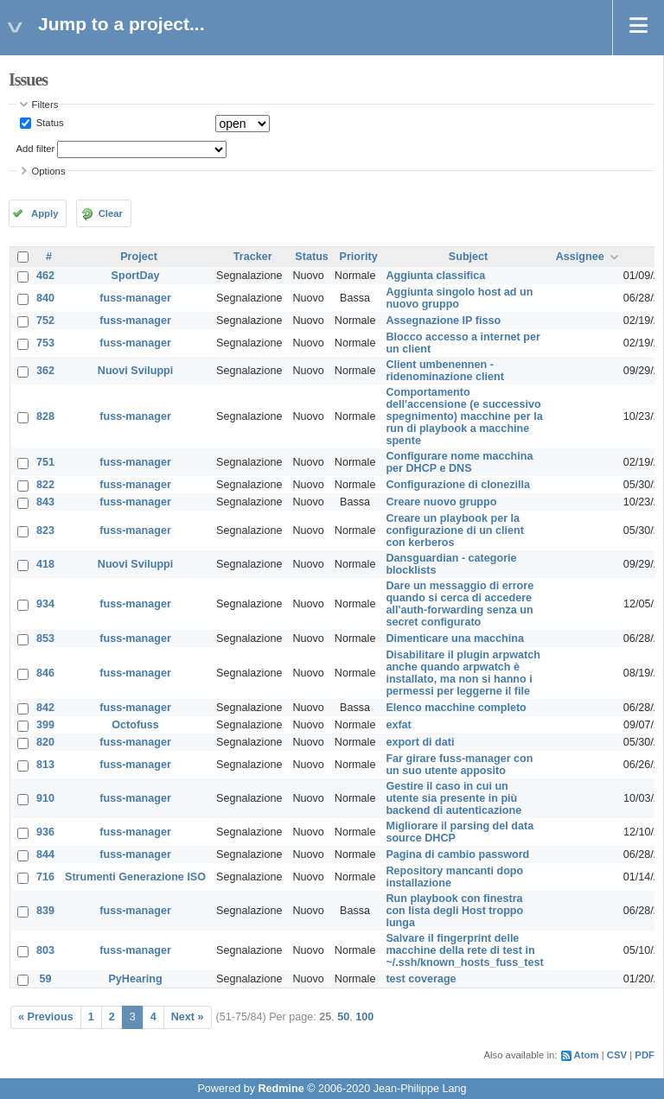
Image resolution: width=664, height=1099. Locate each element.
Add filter (35, 148)
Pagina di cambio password (457, 854)
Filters (45, 104)
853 (45, 638)
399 (45, 725)
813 (45, 765)
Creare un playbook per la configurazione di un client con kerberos (455, 530)
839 (45, 911)
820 (45, 742)
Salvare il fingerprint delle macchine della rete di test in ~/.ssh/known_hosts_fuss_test (464, 950)
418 (45, 564)
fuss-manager (135, 298)
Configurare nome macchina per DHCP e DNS (459, 462)
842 (45, 708)
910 (45, 798)
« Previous (45, 1017)
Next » (187, 1017)
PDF (644, 1055)
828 (45, 416)
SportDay (136, 276)
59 (46, 979)
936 (45, 832)
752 (45, 320)
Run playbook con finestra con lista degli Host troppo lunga (454, 911)
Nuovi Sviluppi (135, 371)
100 (364, 1017)
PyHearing (135, 979)
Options (49, 171)
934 (45, 604)
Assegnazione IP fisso (443, 320)
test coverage (421, 979)
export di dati (420, 742)
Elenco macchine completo (456, 708)
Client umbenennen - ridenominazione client (444, 371)
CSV (617, 1055)
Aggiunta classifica (435, 276)
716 (45, 877)
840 (45, 298)
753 (45, 343)
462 (45, 276)
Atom (586, 1055)
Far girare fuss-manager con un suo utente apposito (459, 765)
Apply (44, 213)
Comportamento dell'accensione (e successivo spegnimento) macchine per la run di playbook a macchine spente (464, 416)
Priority (359, 257)
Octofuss (135, 725)
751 (45, 462)
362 (45, 371)
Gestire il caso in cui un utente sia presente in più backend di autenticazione (453, 798)
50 (343, 1017)
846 (45, 673)
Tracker (252, 257)
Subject (468, 257)
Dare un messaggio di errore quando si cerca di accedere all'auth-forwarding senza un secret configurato (459, 604)
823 (45, 530)
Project (138, 257)
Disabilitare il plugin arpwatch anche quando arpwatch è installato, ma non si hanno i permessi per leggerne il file (463, 673)
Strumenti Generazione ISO (135, 877)
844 (45, 854)
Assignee (580, 257)
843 (45, 502)
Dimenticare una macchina (455, 638)
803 (45, 950)
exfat (398, 725)
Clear (111, 213)
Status (49, 123)
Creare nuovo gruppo (441, 502)
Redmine (280, 1089)
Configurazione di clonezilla (458, 485)
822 (45, 485)
